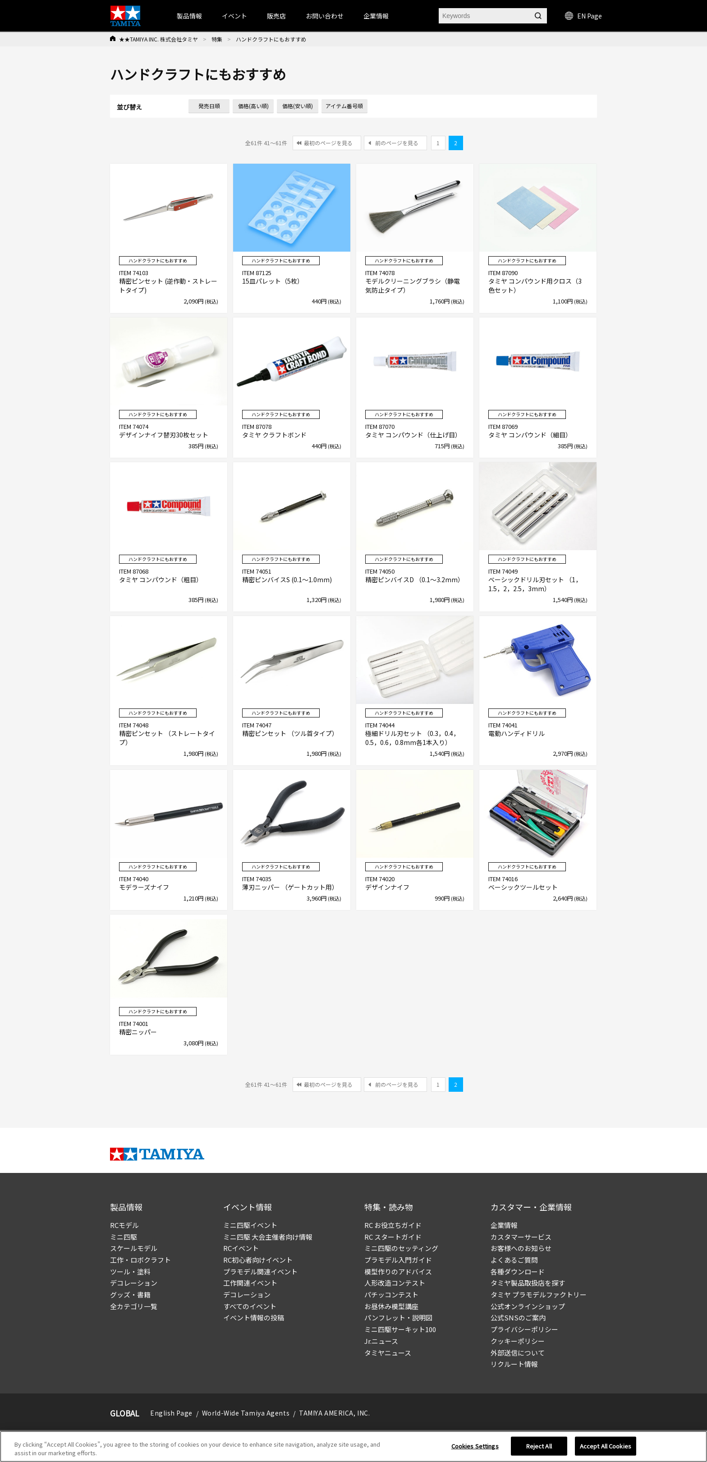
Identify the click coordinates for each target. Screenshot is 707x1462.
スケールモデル (133, 1248)
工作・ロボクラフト (140, 1259)
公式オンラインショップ (528, 1306)
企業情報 (504, 1225)
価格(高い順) (253, 106)
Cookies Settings (475, 1446)
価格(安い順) (297, 106)
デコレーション (133, 1282)
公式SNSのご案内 (518, 1317)
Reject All (539, 1446)
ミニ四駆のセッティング (401, 1248)
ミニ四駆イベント (250, 1225)
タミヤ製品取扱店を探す (528, 1282)
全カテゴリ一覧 (133, 1306)
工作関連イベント (250, 1282)
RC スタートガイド (393, 1236)
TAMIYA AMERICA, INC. (334, 1412)
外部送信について (518, 1352)
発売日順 (209, 106)
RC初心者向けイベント (258, 1259)
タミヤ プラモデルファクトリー (539, 1294)
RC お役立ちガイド (393, 1225)
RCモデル (124, 1225)
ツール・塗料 (130, 1271)
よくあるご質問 (514, 1259)
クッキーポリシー (518, 1341)
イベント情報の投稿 (253, 1317)
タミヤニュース (387, 1352)
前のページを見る (396, 143)
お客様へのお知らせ (521, 1248)
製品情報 (189, 15)
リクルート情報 (514, 1364)
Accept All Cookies (605, 1446)
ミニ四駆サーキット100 (400, 1329)
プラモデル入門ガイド (398, 1259)
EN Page (583, 15)
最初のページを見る (328, 143)
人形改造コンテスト (394, 1282)
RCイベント (241, 1248)
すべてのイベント (249, 1306)
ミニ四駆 (123, 1236)
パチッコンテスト (391, 1294)
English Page (171, 1412)
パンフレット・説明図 (398, 1317)
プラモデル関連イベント (260, 1271)
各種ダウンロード (518, 1271)
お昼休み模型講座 (391, 1306)
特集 (216, 39)
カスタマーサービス (521, 1236)
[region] (353, 1446)
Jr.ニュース (381, 1341)
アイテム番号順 (344, 106)
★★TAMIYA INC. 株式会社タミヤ (158, 39)
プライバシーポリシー (524, 1329)
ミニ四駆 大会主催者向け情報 (267, 1236)
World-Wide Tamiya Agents (245, 1412)
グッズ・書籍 (130, 1294)
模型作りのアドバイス (398, 1271)
